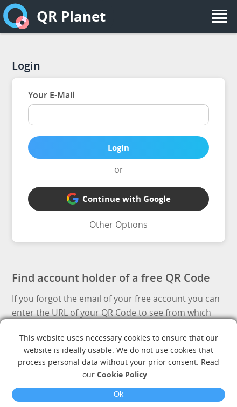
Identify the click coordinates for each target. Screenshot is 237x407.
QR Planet (71, 16)
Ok (119, 394)
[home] (16, 16)
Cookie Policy (122, 374)
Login (118, 147)
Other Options (118, 224)
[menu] (219, 16)
